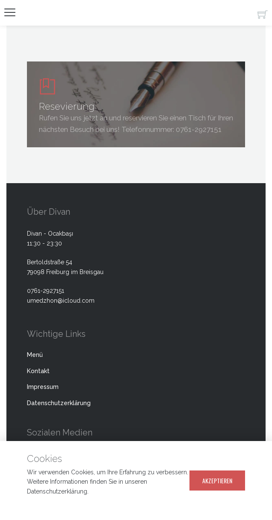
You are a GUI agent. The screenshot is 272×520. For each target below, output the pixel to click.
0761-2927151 (199, 129)
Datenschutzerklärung (59, 403)
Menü (35, 354)
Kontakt (38, 371)
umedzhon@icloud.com (61, 300)
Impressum (43, 386)
